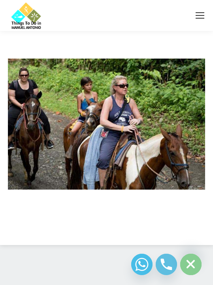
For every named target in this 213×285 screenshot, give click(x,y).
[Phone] (166, 264)
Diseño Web (94, 229)
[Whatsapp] (142, 264)
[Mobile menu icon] (200, 15)
